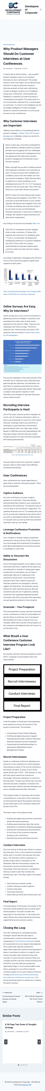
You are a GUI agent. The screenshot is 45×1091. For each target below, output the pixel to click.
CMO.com (36, 223)
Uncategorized (9, 44)
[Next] (39, 1041)
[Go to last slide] (5, 1041)
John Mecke (9, 68)
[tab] (18, 1065)
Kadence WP (26, 1085)
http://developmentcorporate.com (22, 455)
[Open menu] (41, 9)
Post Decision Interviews (24, 941)
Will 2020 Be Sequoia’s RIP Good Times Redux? (33, 997)
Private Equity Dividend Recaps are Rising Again (11, 997)
